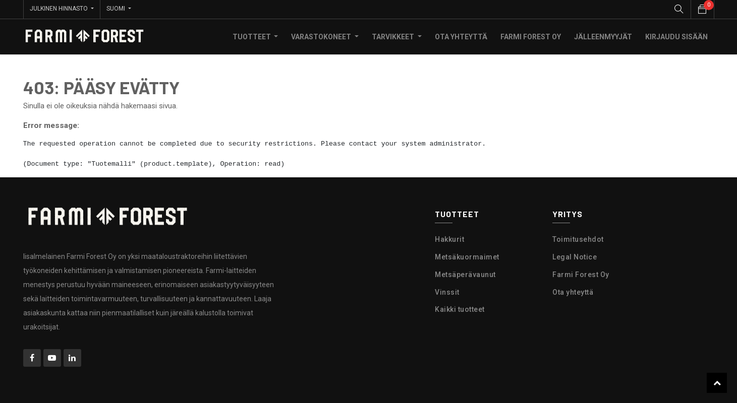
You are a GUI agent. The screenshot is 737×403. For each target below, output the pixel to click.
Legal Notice (574, 256)
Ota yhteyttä (572, 291)
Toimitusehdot (578, 238)
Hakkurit (449, 238)
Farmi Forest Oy (580, 274)
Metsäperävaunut (465, 274)
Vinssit (447, 291)
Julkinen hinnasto (59, 8)
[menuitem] (461, 35)
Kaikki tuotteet (460, 309)
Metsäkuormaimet (467, 256)
